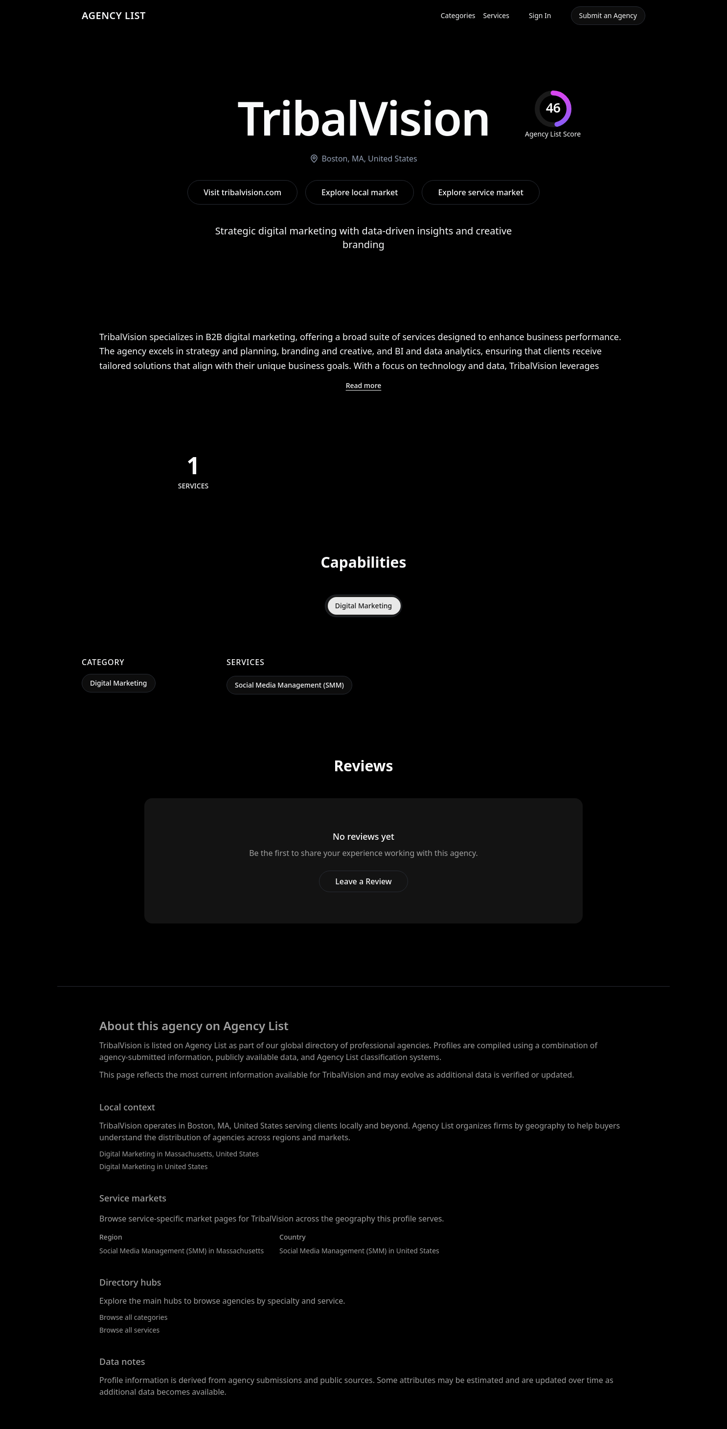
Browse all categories (133, 1317)
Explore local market (359, 192)
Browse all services (129, 1330)
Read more (364, 385)
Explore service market (480, 192)
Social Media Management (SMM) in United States (359, 1250)
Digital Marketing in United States (153, 1166)
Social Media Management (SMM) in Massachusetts (181, 1250)
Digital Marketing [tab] (363, 605)
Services (496, 15)
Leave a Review (363, 881)
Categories (458, 15)
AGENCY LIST (114, 15)
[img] (553, 115)
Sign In (540, 15)
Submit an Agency (608, 15)
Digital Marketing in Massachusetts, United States (179, 1153)
